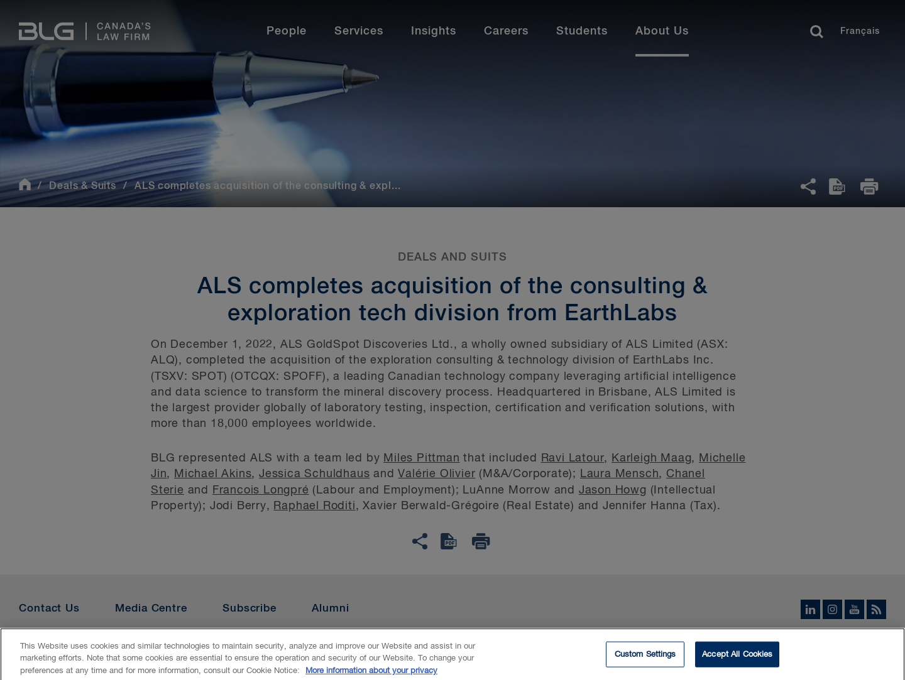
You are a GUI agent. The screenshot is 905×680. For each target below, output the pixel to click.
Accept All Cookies (737, 658)
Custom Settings (645, 658)
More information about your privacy (371, 675)
